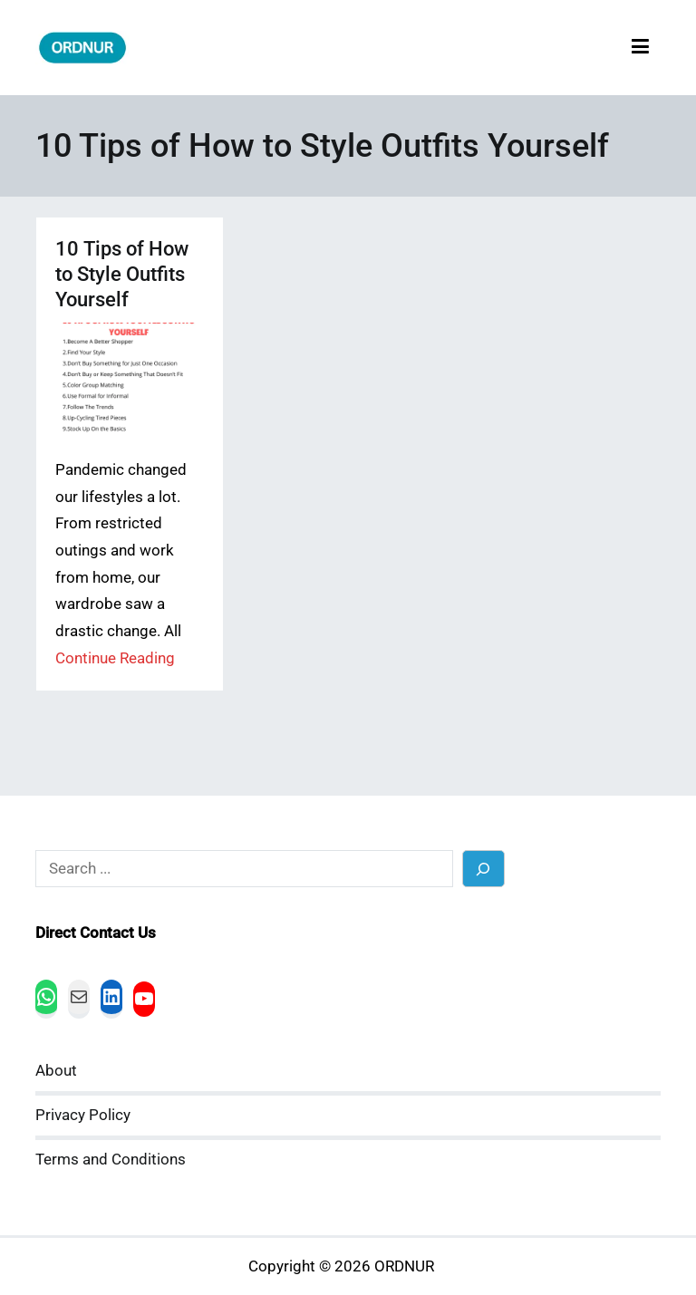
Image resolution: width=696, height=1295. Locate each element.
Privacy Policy (82, 1115)
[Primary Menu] (640, 47)
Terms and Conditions (110, 1159)
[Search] (483, 868)
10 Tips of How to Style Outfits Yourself (121, 274)
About (56, 1070)
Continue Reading (115, 658)
